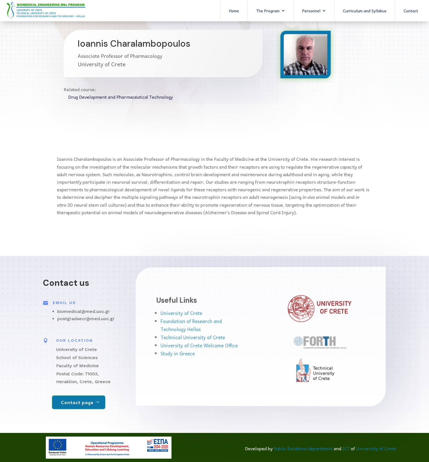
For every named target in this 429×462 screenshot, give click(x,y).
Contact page (77, 402)
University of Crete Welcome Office (217, 345)
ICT (346, 448)
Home (234, 11)
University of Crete (205, 315)
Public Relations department (303, 448)
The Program (268, 11)
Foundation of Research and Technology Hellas (212, 325)
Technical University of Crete (213, 337)
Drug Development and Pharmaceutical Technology (120, 96)
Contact (411, 11)
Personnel (311, 11)
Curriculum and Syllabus (365, 11)
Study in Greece (203, 352)
